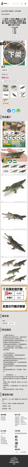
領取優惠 (23, 452)
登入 (2, 436)
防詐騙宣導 (4, 442)
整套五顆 (4, 70)
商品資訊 (14, 36)
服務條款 (3, 439)
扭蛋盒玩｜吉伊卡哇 (20, 422)
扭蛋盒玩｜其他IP (19, 417)
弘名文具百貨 (5, 11)
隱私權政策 (4, 440)
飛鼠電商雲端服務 (14, 462)
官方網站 (3, 418)
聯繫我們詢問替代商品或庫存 (10, 81)
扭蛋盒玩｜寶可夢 (19, 421)
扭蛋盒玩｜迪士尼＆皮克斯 (21, 424)
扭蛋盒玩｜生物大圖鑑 (15, 11)
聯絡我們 (3, 417)
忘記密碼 (3, 437)
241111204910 (5, 14)
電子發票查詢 (4, 443)
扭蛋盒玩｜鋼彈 (19, 420)
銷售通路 (3, 420)
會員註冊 (3, 433)
